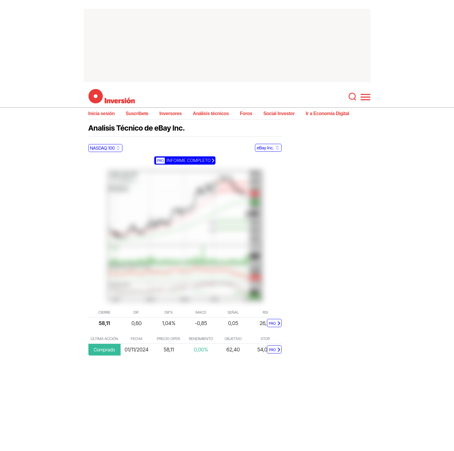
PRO (272, 323)
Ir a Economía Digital (327, 113)
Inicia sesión (101, 113)
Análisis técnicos (211, 113)
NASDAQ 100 (102, 148)
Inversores (171, 113)
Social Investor (279, 113)
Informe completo (183, 160)
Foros (246, 113)
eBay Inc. (265, 148)
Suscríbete (137, 113)
